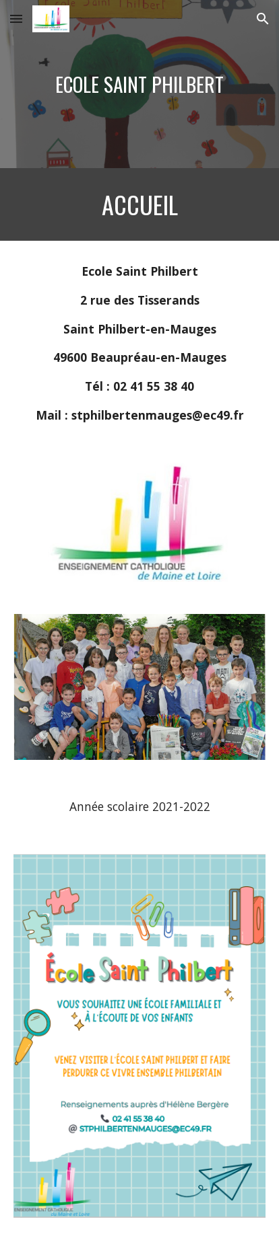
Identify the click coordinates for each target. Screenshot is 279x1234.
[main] (139, 84)
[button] (16, 18)
